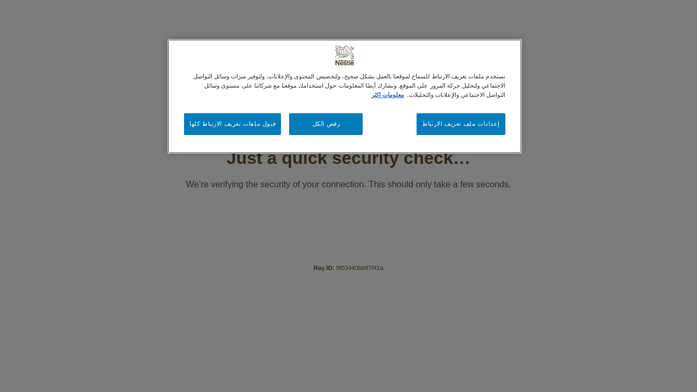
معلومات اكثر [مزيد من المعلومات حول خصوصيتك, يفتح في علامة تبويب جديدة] (387, 94)
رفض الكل (326, 123)
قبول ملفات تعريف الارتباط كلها (232, 123)
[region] (345, 96)
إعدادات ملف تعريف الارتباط (461, 123)
